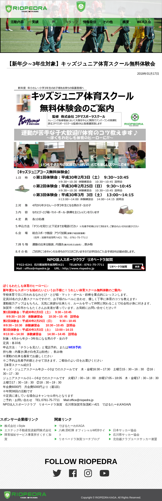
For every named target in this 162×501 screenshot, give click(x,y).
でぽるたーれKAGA (71, 425)
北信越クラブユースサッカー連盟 (135, 439)
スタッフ (71, 22)
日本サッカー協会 (124, 430)
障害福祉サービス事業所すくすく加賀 (27, 437)
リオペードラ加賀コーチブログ (79, 439)
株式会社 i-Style (14, 425)
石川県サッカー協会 (126, 434)
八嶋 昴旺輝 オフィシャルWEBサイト (82, 432)
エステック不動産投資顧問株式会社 (27, 430)
